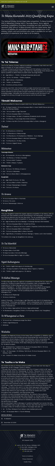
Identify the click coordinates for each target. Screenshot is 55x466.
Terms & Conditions (27, 456)
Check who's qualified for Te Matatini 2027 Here (13, 1)
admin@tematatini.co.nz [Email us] (28, 449)
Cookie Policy (27, 461)
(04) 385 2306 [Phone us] (28, 451)
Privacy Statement (27, 459)
